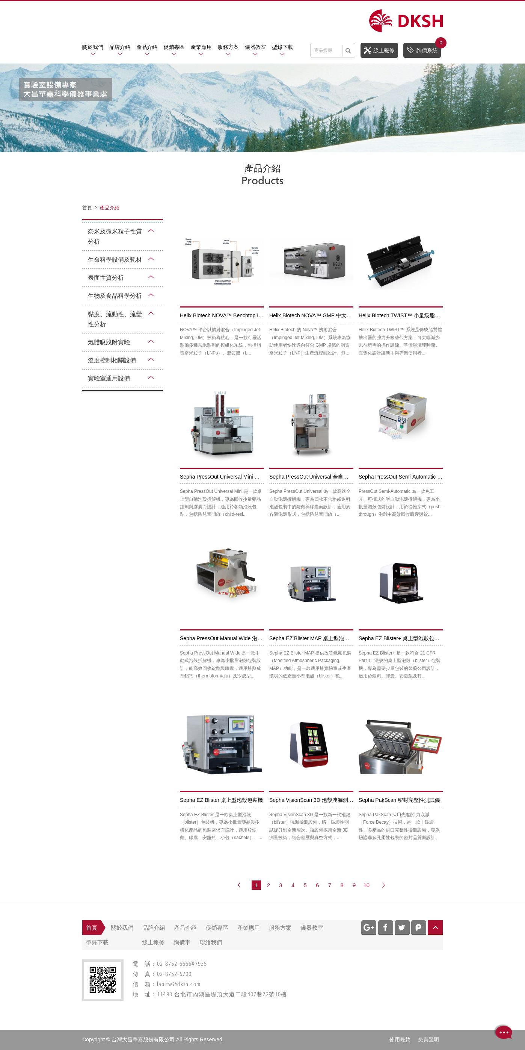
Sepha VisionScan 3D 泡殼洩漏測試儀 (314, 800)
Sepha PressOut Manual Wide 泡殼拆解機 (229, 638)
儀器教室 (255, 47)
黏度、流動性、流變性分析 (115, 319)
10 (366, 885)
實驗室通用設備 (109, 378)
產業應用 (201, 47)
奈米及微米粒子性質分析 (115, 236)
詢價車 (181, 942)
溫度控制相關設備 (112, 360)
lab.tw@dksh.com (179, 985)
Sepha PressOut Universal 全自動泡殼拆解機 (322, 477)
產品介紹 (146, 47)
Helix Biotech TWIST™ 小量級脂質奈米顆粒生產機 (418, 315)
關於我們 (92, 47)
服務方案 (228, 47)
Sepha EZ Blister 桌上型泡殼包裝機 (221, 800)
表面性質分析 (106, 277)
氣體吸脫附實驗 (109, 342)
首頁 (91, 927)
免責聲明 (428, 1039)
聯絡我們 (211, 942)
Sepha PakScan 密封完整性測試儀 (399, 800)
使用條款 (399, 1039)
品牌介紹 (119, 47)
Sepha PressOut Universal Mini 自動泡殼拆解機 (235, 477)
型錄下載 (282, 47)
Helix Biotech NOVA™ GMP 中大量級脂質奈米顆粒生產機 (336, 315)
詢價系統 (424, 48)
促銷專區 (174, 47)
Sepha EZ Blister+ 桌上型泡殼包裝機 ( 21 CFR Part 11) (423, 638)
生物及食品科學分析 (115, 295)
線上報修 (379, 50)
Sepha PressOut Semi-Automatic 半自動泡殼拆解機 (419, 477)
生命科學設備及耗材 (115, 259)
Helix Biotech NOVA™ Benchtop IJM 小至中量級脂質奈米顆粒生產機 (260, 315)
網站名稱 (406, 20)
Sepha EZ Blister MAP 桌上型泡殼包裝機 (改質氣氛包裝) (335, 638)
